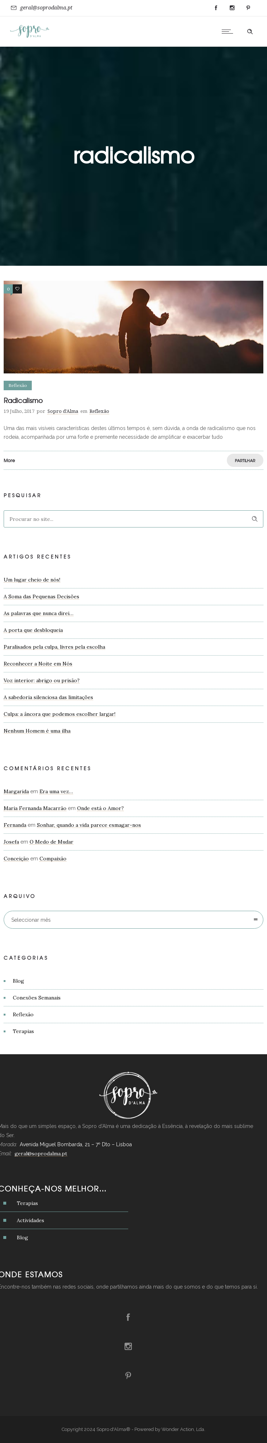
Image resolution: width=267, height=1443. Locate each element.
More (9, 460)
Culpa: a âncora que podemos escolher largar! (59, 714)
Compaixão (52, 858)
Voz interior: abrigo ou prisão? (42, 680)
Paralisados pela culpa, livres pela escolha (54, 647)
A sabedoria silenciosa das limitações (48, 697)
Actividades (30, 1220)
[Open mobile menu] (229, 31)
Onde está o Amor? (100, 808)
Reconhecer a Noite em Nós (38, 663)
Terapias (23, 1031)
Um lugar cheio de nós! (32, 579)
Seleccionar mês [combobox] (31, 920)
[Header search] (249, 31)
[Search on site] (133, 518)
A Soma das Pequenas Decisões (41, 596)
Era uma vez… (56, 791)
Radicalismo (23, 400)
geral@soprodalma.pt (46, 8)
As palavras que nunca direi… (38, 613)
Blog (18, 981)
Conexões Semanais (37, 997)
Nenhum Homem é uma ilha (37, 731)
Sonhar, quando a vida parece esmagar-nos (89, 825)
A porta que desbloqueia (33, 630)
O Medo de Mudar (51, 841)
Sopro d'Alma (62, 411)
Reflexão (23, 1014)
